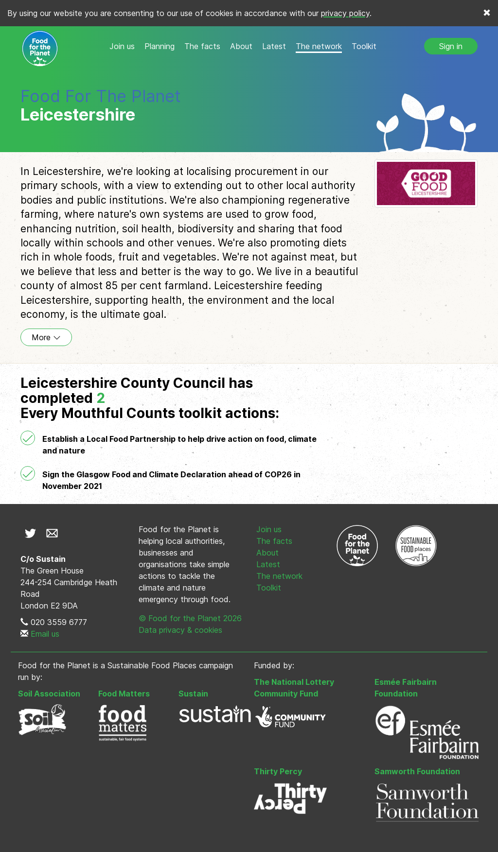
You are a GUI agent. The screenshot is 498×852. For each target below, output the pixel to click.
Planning (159, 46)
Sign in (450, 46)
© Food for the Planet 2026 (190, 618)
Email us (45, 634)
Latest (274, 46)
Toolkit (364, 46)
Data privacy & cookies (180, 630)
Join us (122, 46)
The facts (202, 46)
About (241, 46)
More (46, 337)
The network (319, 46)
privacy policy (345, 13)
